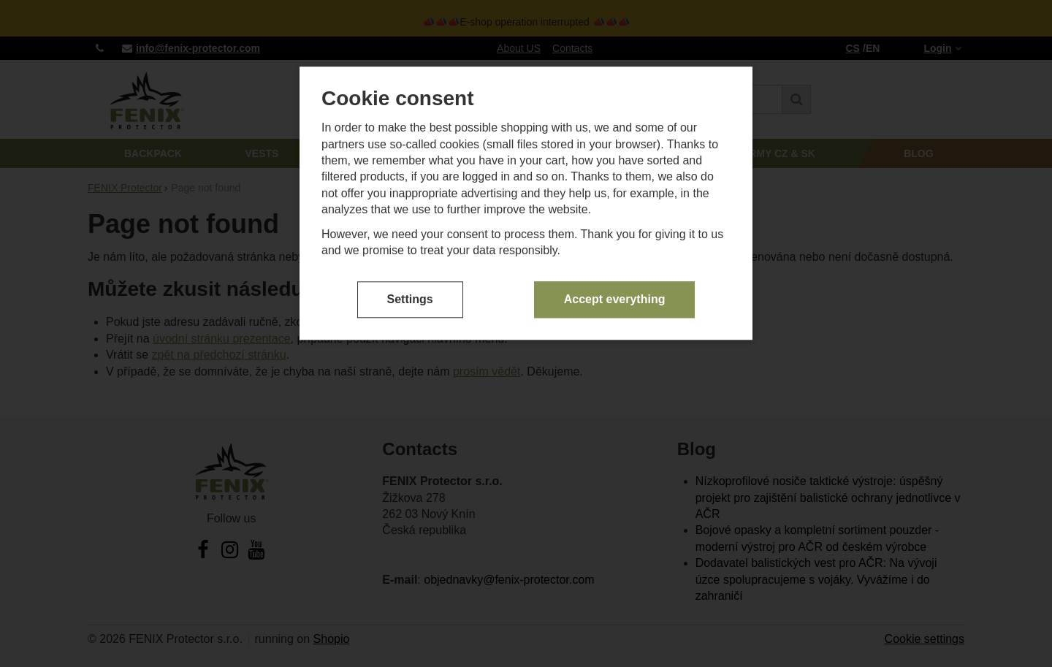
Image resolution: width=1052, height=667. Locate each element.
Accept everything (615, 299)
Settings (410, 299)
